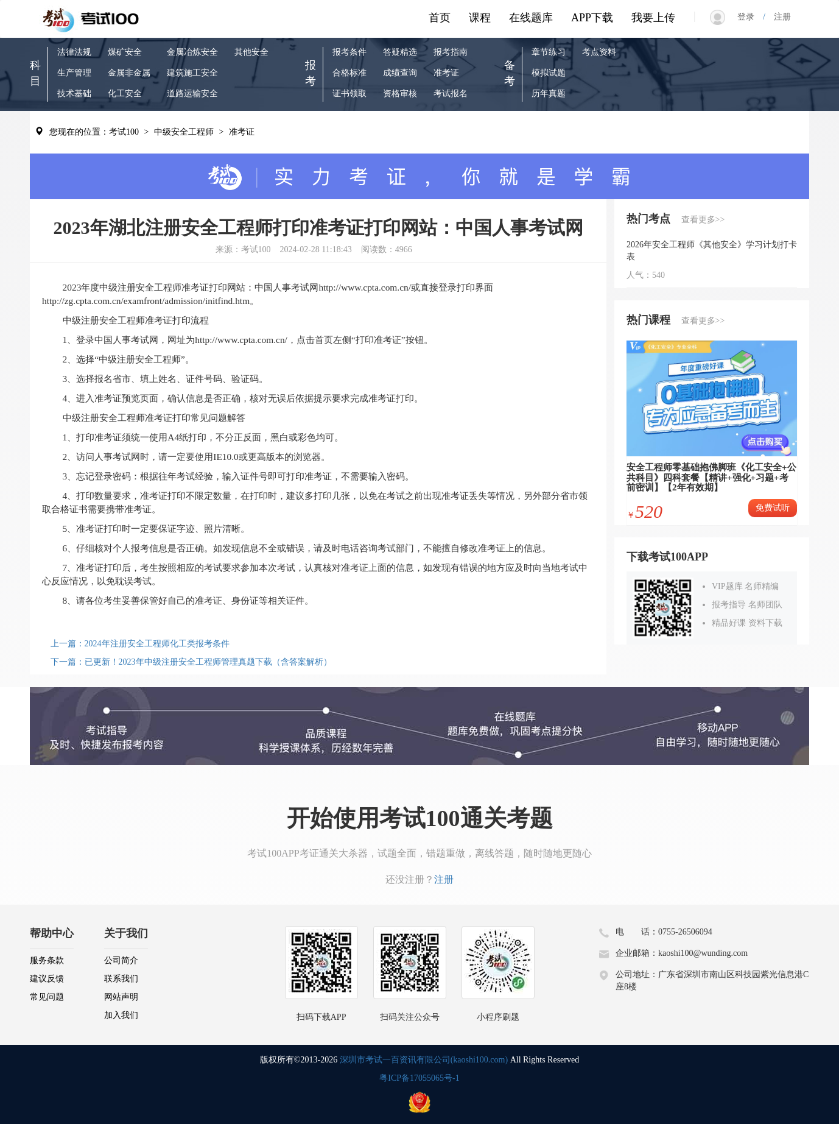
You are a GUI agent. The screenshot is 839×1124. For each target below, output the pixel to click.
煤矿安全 (125, 52)
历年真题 (549, 93)
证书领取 (349, 93)
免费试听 (773, 507)
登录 (750, 16)
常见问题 (47, 997)
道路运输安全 (192, 93)
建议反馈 (47, 978)
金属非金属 (129, 72)
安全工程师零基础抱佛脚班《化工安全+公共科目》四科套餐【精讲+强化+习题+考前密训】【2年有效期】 (711, 477)
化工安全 (125, 93)
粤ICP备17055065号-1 (419, 1078)
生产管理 (74, 72)
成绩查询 (400, 72)
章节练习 (549, 52)
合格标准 (349, 72)
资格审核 (400, 93)
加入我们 (121, 1015)
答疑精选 (400, 52)
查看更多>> (703, 219)
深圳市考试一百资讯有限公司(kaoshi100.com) (424, 1059)
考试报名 (451, 93)
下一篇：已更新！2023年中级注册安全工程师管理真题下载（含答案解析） (191, 661)
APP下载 (592, 18)
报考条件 (349, 52)
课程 (480, 18)
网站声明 (121, 997)
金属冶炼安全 (192, 52)
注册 (778, 16)
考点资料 (599, 52)
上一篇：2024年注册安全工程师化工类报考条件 (140, 643)
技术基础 (74, 93)
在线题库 (531, 18)
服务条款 (47, 960)
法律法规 (74, 52)
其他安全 (251, 52)
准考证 (446, 72)
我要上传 (653, 18)
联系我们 (121, 978)
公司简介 (121, 960)
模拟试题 (549, 72)
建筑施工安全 (192, 72)
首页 (440, 18)
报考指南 (451, 52)
